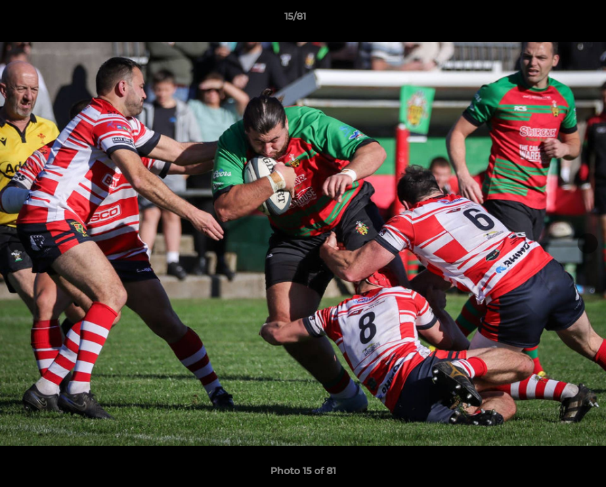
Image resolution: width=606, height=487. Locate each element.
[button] (549, 20)
